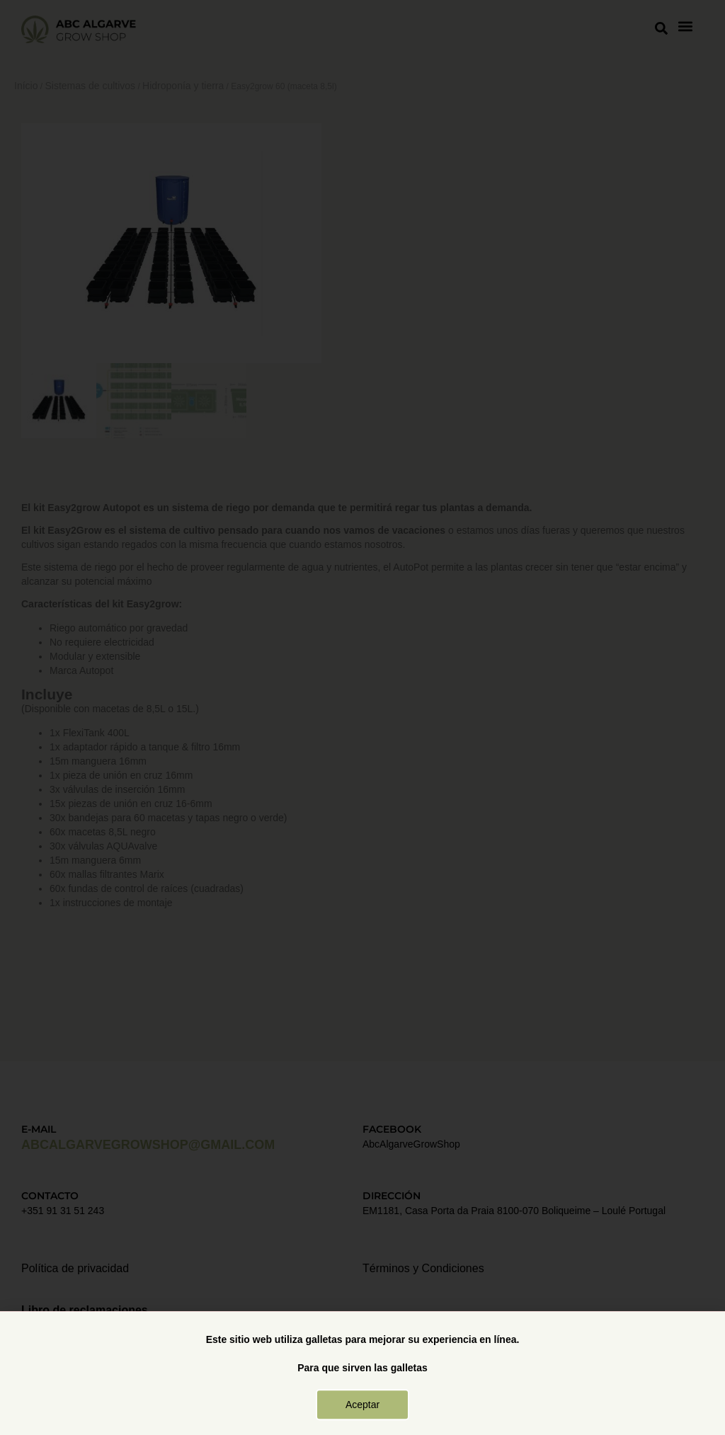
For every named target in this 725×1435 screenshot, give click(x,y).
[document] (362, 717)
